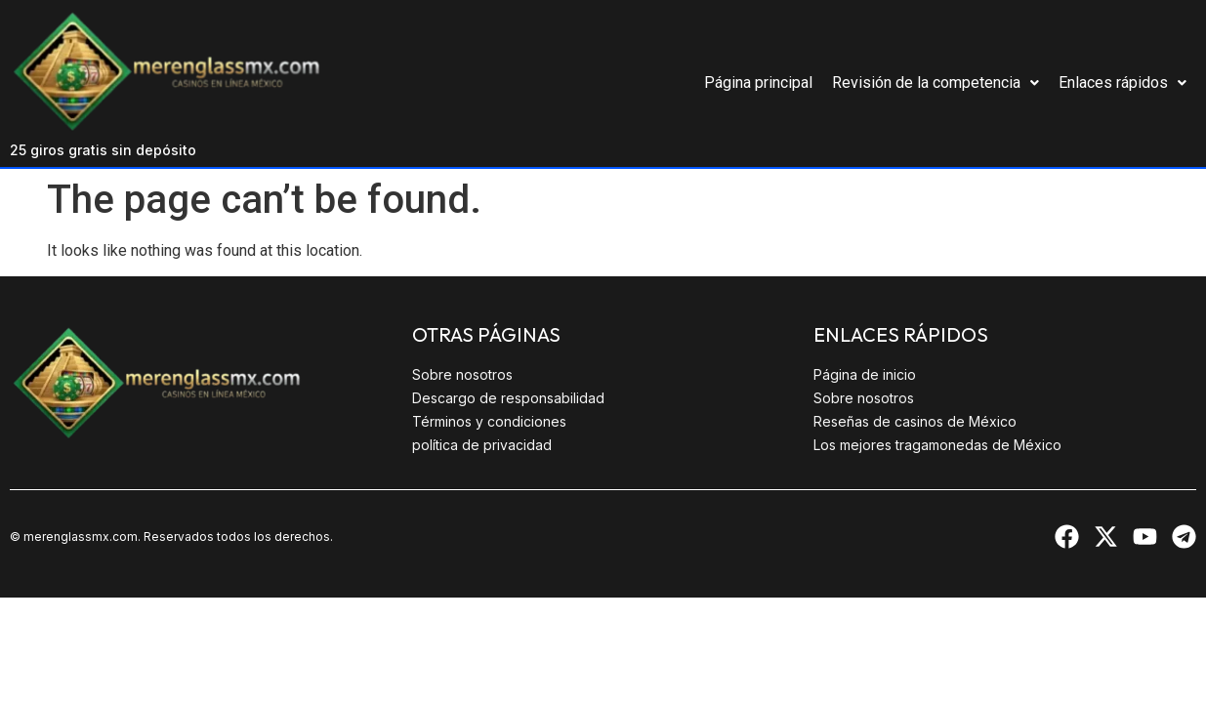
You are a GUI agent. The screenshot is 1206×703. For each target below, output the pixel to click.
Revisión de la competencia (935, 82)
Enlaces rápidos (1122, 82)
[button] (935, 83)
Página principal (758, 82)
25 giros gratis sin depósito (103, 150)
